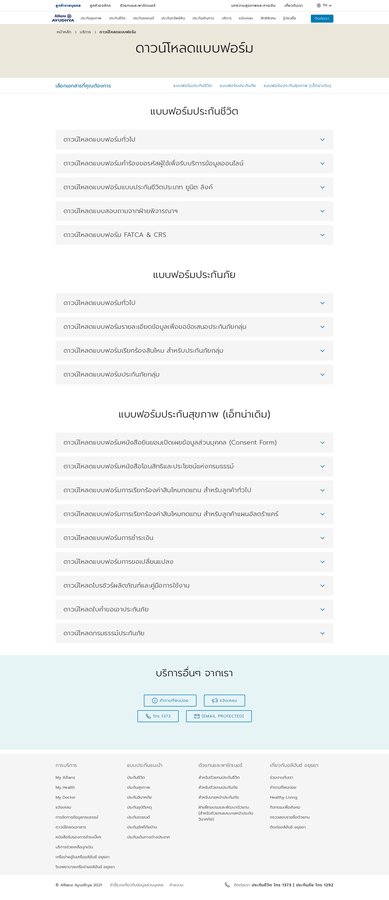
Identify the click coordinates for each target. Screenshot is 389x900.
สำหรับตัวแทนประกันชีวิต (219, 778)
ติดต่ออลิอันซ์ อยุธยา (288, 827)
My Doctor (65, 797)
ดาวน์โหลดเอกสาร (71, 827)
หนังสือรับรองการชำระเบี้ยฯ (78, 837)
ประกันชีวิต (136, 778)
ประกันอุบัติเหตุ (139, 807)
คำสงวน (176, 885)
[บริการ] (226, 19)
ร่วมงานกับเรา (281, 778)
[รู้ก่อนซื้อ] (289, 19)
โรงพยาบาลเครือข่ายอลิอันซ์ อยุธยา (85, 867)
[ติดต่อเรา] (322, 19)
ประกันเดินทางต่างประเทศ (148, 837)
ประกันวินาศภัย (139, 797)
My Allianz (65, 778)
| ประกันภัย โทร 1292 (313, 885)
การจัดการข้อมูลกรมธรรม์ (77, 817)
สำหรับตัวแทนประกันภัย (218, 787)
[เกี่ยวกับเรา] (294, 6)
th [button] (325, 5)
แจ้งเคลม (63, 807)
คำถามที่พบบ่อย (283, 787)
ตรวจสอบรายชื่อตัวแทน (290, 817)
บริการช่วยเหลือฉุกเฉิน (74, 847)
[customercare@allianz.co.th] (219, 716)
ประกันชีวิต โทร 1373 (272, 885)
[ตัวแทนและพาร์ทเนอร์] (138, 6)
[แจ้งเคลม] (246, 19)
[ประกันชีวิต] (117, 19)
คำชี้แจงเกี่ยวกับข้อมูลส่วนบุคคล (136, 885)
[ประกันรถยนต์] (143, 19)
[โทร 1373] (158, 716)
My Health (65, 787)
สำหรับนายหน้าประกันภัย (218, 797)
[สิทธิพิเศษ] (268, 19)
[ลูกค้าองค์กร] (100, 6)
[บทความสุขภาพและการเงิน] (253, 6)
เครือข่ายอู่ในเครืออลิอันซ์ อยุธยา (83, 857)
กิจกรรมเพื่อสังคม (285, 807)
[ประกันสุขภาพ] (91, 19)
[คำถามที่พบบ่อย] (170, 701)
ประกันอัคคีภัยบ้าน (142, 827)
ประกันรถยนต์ (138, 817)
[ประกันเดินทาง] (203, 19)
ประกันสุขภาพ (138, 787)
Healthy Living (283, 797)
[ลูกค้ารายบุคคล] (68, 6)
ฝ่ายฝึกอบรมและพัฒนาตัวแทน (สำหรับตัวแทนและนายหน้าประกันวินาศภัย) (225, 813)
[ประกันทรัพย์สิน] (173, 19)
